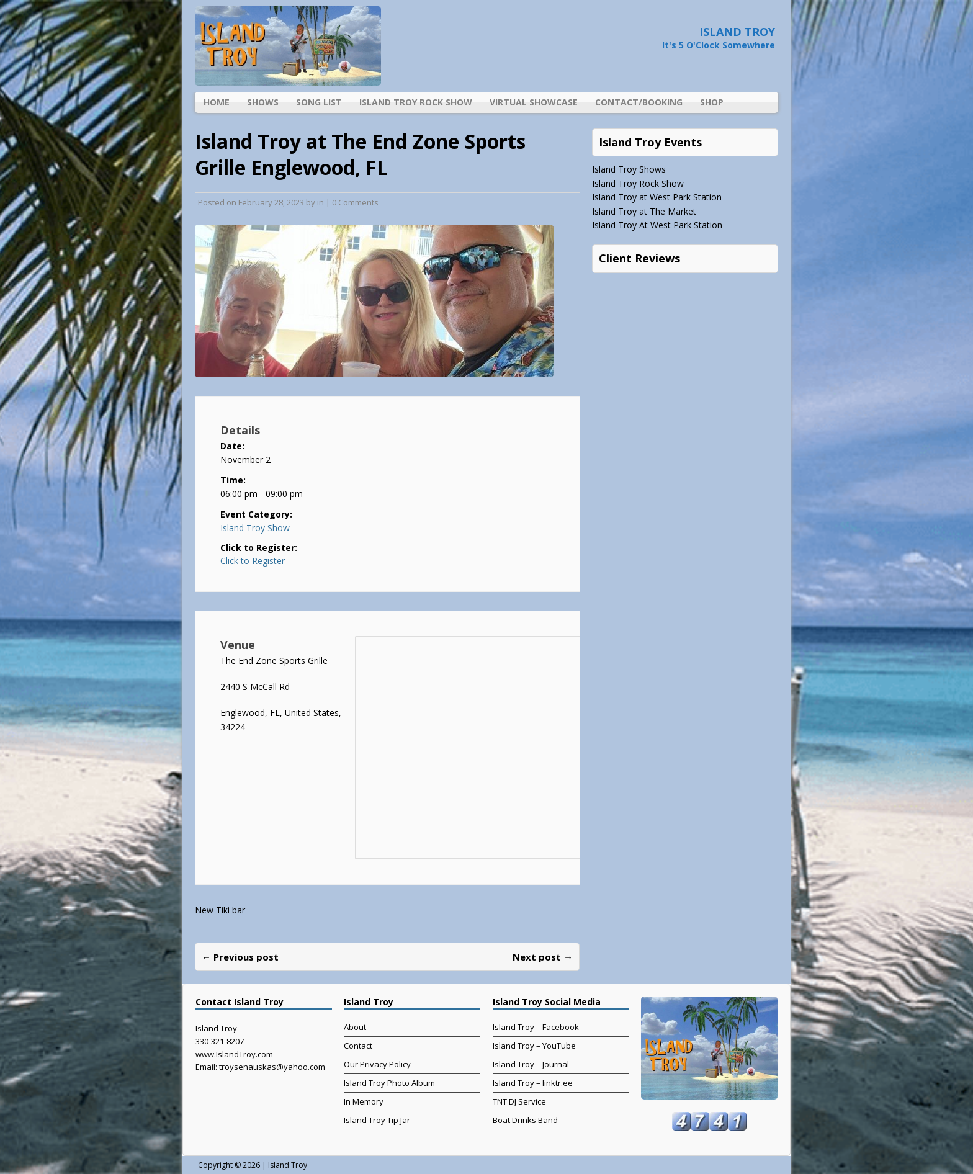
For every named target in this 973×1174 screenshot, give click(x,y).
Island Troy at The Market (644, 211)
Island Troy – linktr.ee (533, 1082)
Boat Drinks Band (525, 1120)
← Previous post (240, 957)
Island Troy (287, 1165)
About (355, 1027)
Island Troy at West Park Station (657, 197)
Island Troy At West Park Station (657, 225)
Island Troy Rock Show (415, 102)
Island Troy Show (255, 528)
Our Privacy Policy (377, 1064)
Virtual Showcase (534, 102)
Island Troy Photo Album (389, 1082)
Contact (358, 1045)
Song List (319, 102)
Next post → (543, 957)
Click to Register (252, 561)
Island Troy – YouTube (534, 1045)
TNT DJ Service (519, 1101)
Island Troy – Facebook (536, 1027)
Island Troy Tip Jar (377, 1120)
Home (217, 102)
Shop (712, 102)
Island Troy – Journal (531, 1064)
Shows (263, 102)
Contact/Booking (639, 102)
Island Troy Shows (629, 169)
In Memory (363, 1101)
